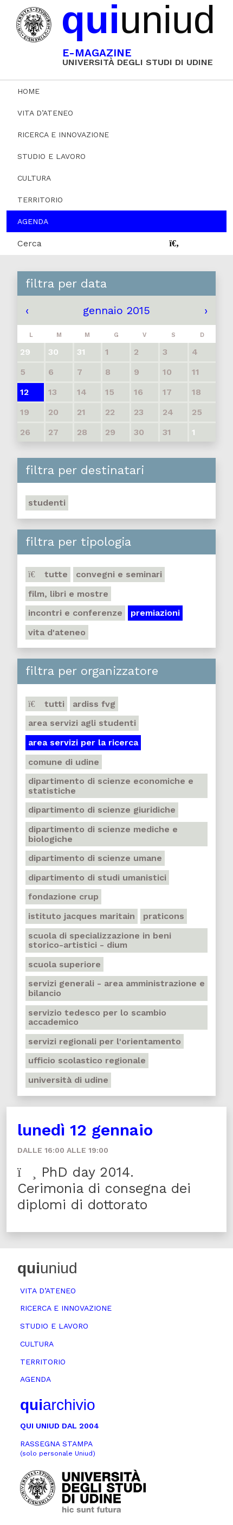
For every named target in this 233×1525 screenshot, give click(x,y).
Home (28, 91)
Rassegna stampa (57, 1448)
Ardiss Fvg (94, 704)
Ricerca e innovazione (63, 134)
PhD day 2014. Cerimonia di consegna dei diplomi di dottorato (104, 1188)
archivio (57, 1404)
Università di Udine (68, 1080)
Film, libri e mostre (68, 594)
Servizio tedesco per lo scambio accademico (97, 1017)
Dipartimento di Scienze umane (95, 858)
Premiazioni (155, 613)
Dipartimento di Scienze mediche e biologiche (103, 834)
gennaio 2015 (116, 310)
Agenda (32, 221)
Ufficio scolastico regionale (87, 1060)
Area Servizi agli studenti (82, 723)
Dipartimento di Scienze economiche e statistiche (110, 786)
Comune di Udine (63, 762)
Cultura (34, 178)
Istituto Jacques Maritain (81, 916)
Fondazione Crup (63, 896)
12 (24, 392)
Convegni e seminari (119, 574)
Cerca (29, 243)
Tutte (48, 574)
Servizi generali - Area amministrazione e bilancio (116, 988)
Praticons (163, 916)
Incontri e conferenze (75, 613)
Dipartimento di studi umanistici (97, 877)
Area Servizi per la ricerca (83, 742)
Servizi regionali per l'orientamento (104, 1041)
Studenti (47, 502)
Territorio (40, 199)
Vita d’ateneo (45, 113)
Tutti (46, 704)
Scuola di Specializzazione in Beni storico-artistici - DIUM (99, 940)
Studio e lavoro (51, 156)
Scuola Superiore (64, 964)
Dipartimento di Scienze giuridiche (102, 810)
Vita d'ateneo (57, 632)
